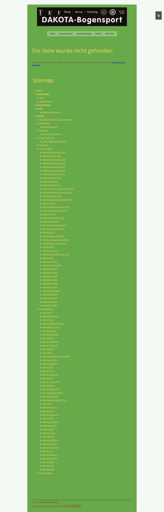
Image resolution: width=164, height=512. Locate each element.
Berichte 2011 (48, 451)
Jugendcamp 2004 (49, 287)
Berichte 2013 (48, 411)
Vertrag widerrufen (72, 506)
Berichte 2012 (48, 436)
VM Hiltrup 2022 (49, 331)
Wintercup (44, 130)
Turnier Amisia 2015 (50, 382)
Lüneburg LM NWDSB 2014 (54, 400)
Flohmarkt (44, 145)
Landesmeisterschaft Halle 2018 (55, 356)
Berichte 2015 (48, 378)
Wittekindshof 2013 (50, 221)
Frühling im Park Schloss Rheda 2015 (58, 189)
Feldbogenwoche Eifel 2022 (53, 163)
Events (98, 33)
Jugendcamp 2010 (49, 261)
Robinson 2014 (48, 214)
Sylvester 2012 (48, 247)
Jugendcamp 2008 (49, 272)
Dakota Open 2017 (50, 363)
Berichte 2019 (48, 338)
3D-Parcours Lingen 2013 (53, 229)
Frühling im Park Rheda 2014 (54, 210)
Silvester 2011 (48, 258)
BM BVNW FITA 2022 (51, 327)
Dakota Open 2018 (50, 345)
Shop (42, 97)
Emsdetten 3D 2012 (50, 440)
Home (52, 33)
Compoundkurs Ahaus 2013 (54, 243)
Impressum (36, 506)
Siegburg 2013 (48, 433)
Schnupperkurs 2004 (51, 291)
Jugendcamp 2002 (49, 302)
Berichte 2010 (48, 462)
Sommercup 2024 (49, 127)
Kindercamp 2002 (49, 298)
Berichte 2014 (48, 385)
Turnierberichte (46, 309)
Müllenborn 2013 (49, 425)
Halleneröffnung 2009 (51, 265)
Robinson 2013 (48, 232)
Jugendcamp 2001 (49, 305)
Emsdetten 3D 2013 (50, 422)
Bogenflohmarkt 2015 (51, 185)
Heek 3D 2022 (48, 320)
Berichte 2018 (48, 349)
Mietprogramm (46, 101)
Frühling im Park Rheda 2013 (54, 225)
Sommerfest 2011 (49, 455)
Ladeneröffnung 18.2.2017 (53, 174)
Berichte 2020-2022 (50, 316)
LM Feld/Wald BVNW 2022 (53, 323)
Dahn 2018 (46, 353)
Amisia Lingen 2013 (50, 414)
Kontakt (109, 33)
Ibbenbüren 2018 (49, 360)
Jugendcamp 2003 (49, 294)
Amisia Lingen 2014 (50, 389)
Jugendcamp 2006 (49, 280)
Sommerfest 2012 (49, 444)
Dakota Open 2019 (50, 342)
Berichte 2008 (48, 469)
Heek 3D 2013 (48, 418)
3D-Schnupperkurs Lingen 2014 (55, 207)
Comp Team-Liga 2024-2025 (54, 141)
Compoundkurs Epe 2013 (53, 236)
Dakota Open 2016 (50, 374)
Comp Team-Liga (47, 138)
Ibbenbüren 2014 (49, 407)
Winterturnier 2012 (50, 447)
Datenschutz (45, 506)
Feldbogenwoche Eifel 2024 (53, 152)
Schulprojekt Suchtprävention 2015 (57, 199)
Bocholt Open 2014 (50, 396)
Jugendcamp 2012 (49, 251)
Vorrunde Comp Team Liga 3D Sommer (56, 119)
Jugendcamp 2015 (49, 181)
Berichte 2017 (48, 367)
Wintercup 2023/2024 (51, 134)
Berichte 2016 (48, 371)
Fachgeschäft (66, 33)
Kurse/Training (84, 33)
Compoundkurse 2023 (51, 156)
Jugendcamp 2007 (49, 276)
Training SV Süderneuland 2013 (55, 240)
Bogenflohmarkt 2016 (51, 178)
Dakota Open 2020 (50, 334)
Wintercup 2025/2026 (51, 112)
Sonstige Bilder (46, 473)
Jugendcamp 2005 (49, 283)
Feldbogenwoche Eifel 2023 (53, 159)
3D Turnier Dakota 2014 (52, 393)
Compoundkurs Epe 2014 (53, 218)
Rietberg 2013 (48, 429)
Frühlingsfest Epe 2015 (52, 196)
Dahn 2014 (46, 404)
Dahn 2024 (46, 312)
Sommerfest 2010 (49, 458)
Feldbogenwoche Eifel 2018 (53, 170)
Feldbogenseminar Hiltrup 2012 (55, 254)
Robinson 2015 (48, 203)
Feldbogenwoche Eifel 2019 (53, 167)
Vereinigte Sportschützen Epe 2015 (57, 192)
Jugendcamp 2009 (49, 269)
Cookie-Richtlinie (57, 506)
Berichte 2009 (48, 466)
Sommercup (45, 123)
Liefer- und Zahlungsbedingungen (47, 502)
